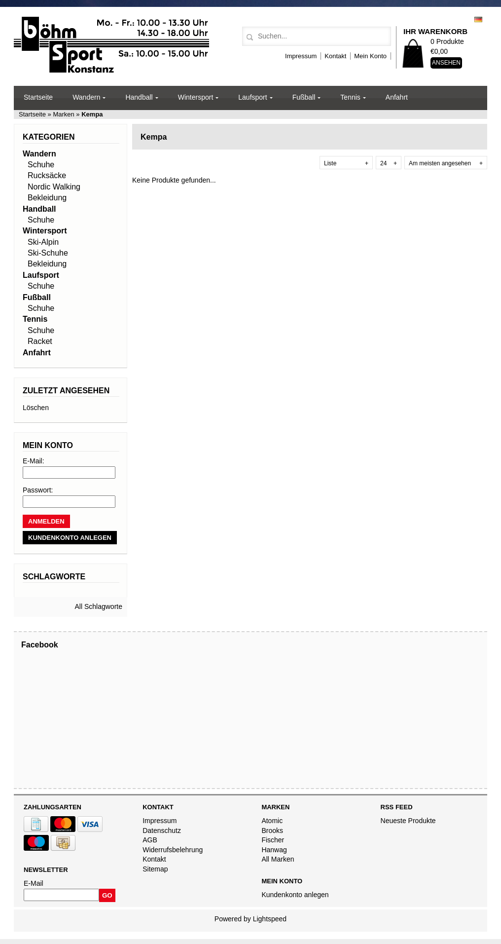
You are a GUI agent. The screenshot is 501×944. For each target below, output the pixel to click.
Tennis (350, 97)
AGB (150, 840)
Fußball (304, 97)
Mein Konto (370, 56)
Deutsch (478, 19)
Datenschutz (162, 830)
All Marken (277, 859)
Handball (138, 97)
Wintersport (196, 97)
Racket (40, 341)
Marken (63, 114)
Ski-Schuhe (48, 253)
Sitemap (155, 869)
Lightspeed (270, 919)
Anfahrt (397, 97)
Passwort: (38, 490)
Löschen (36, 408)
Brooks (272, 830)
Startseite (38, 97)
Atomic (272, 821)
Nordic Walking (54, 187)
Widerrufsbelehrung (173, 850)
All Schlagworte (99, 606)
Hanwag (273, 850)
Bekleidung (47, 197)
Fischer (272, 840)
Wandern (86, 97)
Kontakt (335, 56)
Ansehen (446, 62)
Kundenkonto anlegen (294, 895)
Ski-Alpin (43, 242)
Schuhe (41, 164)
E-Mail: (33, 461)
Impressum (301, 56)
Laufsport (252, 97)
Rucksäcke (47, 175)
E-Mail (33, 883)
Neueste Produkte (408, 821)
